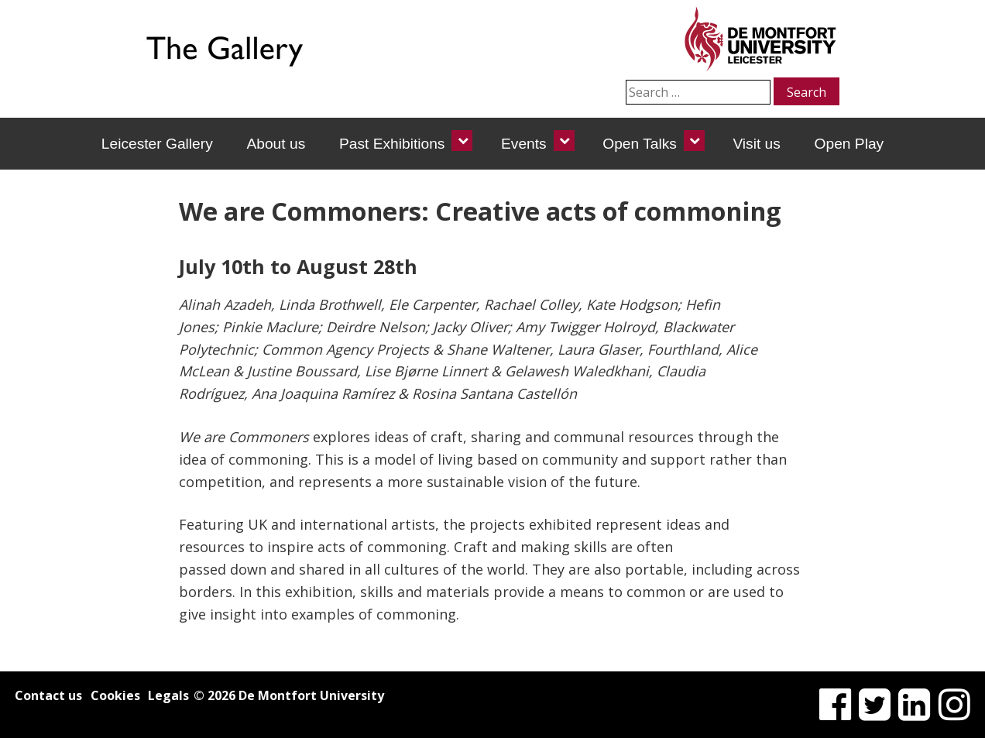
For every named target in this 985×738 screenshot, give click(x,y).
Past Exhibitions (392, 144)
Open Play (849, 144)
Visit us (757, 144)
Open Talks (639, 144)
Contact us (48, 695)
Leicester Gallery (157, 144)
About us (275, 144)
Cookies (115, 695)
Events (524, 144)
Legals (168, 695)
